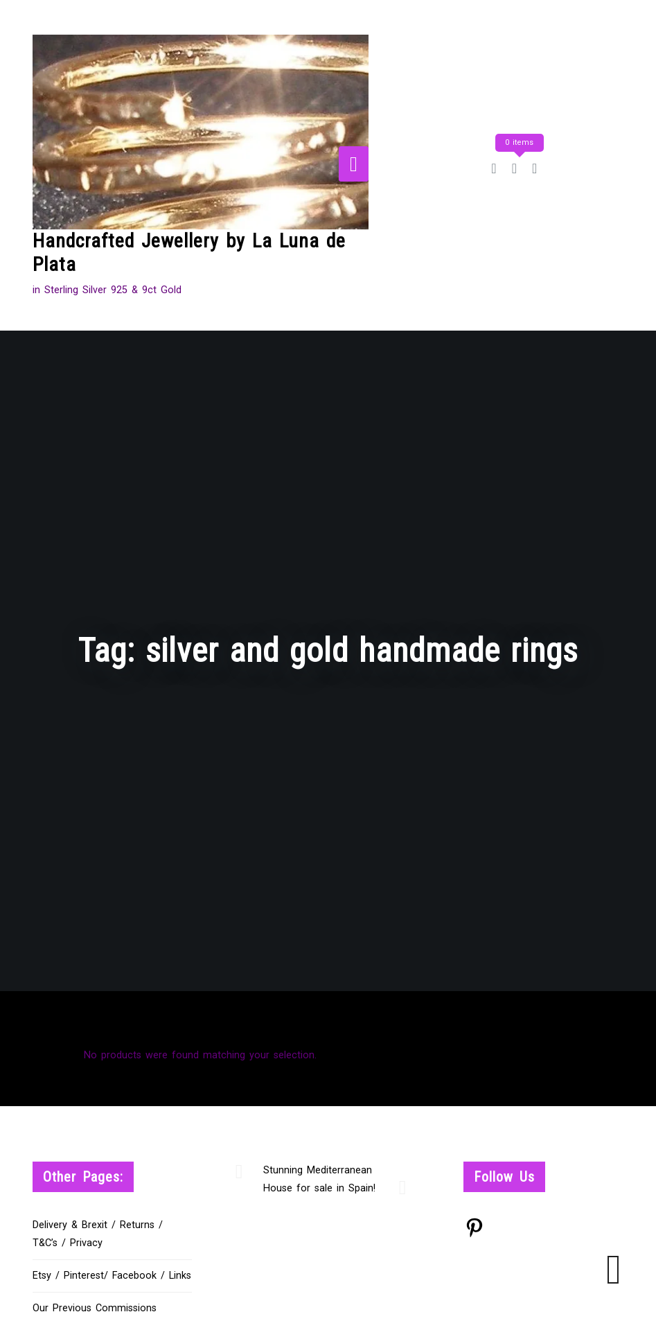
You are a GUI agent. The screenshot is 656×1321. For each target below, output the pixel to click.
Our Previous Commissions (95, 1308)
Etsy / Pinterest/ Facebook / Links (112, 1275)
